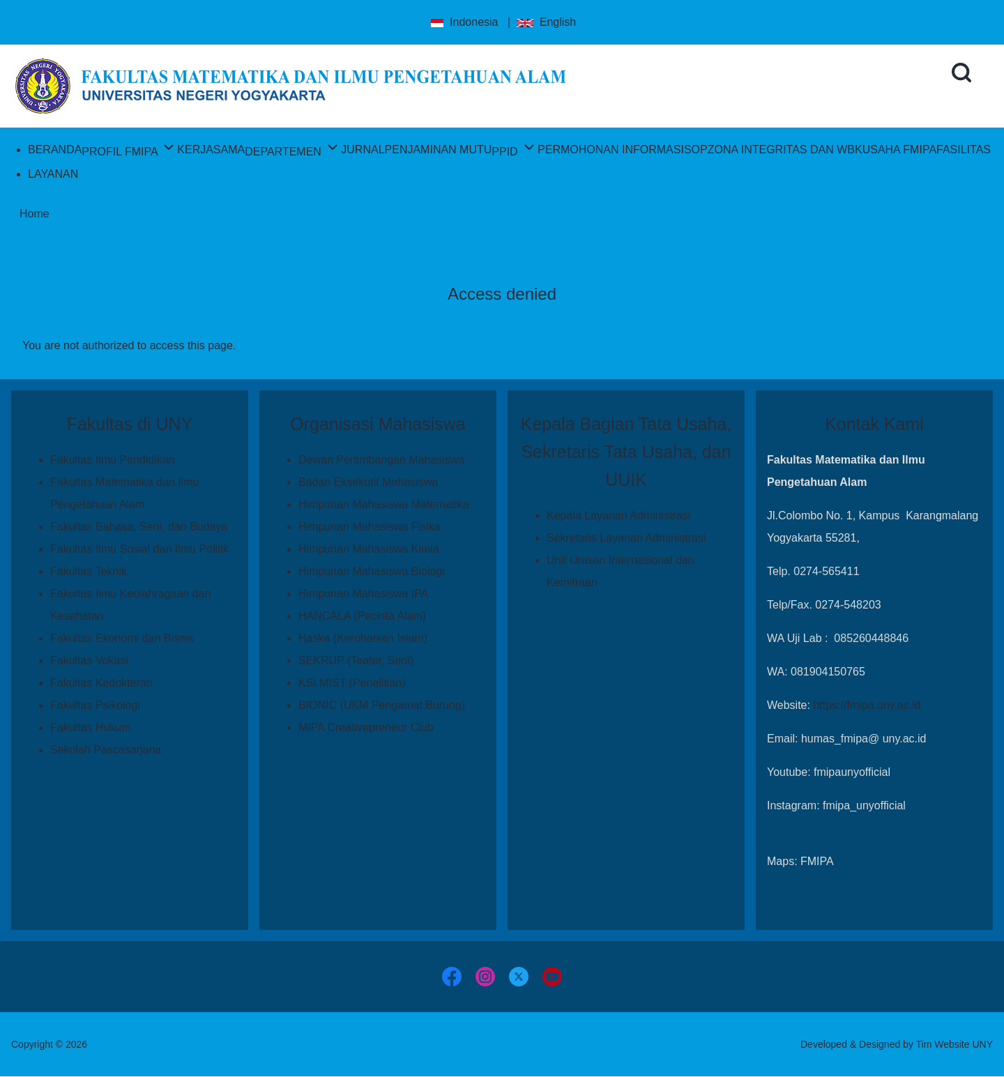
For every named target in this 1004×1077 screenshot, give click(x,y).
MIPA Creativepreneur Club (366, 727)
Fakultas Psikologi (95, 705)
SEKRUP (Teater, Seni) (355, 660)
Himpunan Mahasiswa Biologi (371, 571)
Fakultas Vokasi (89, 660)
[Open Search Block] (961, 72)
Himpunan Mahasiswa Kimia (368, 549)
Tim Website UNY (954, 1044)
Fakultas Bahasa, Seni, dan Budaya (138, 527)
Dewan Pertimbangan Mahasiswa (381, 460)
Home (35, 214)
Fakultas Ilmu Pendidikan (112, 460)
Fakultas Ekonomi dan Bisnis (121, 638)
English (546, 22)
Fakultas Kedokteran (101, 683)
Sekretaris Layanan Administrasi (626, 538)
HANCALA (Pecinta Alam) (362, 616)
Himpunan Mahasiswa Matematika (383, 504)
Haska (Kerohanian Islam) (362, 638)
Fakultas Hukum (90, 727)
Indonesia (463, 22)
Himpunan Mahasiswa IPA (363, 593)
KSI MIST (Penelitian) (352, 683)
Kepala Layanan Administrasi (618, 515)
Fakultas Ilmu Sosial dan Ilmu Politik (139, 549)
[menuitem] (55, 149)
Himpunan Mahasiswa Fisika (369, 527)
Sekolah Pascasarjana (105, 750)
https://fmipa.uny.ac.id (866, 705)
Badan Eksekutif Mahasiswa (368, 482)
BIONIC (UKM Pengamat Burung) (381, 705)
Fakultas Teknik (88, 571)
